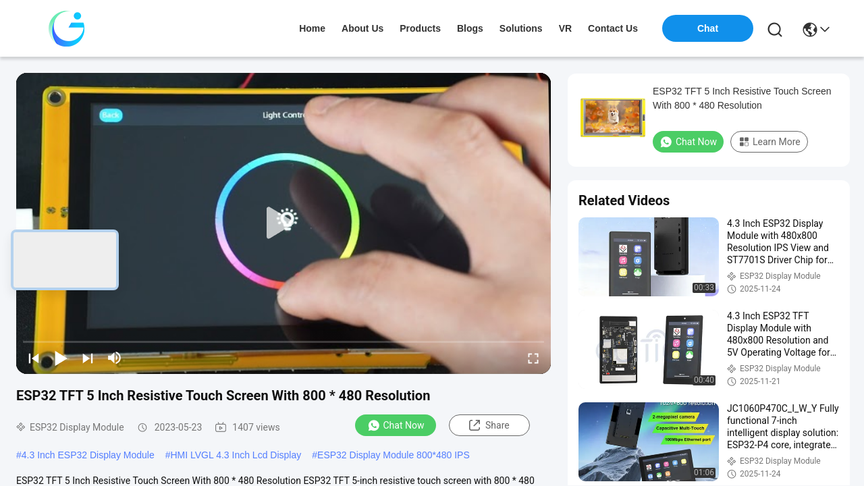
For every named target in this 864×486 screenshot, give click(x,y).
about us (362, 28)
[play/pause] (60, 358)
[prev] (33, 358)
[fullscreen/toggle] (533, 358)
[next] (87, 358)
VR (565, 28)
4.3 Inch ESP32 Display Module (88, 455)
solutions (521, 28)
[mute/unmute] (114, 358)
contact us (613, 28)
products (420, 28)
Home (312, 28)
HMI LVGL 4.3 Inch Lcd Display (235, 455)
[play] (283, 223)
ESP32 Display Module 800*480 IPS (393, 455)
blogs (470, 28)
